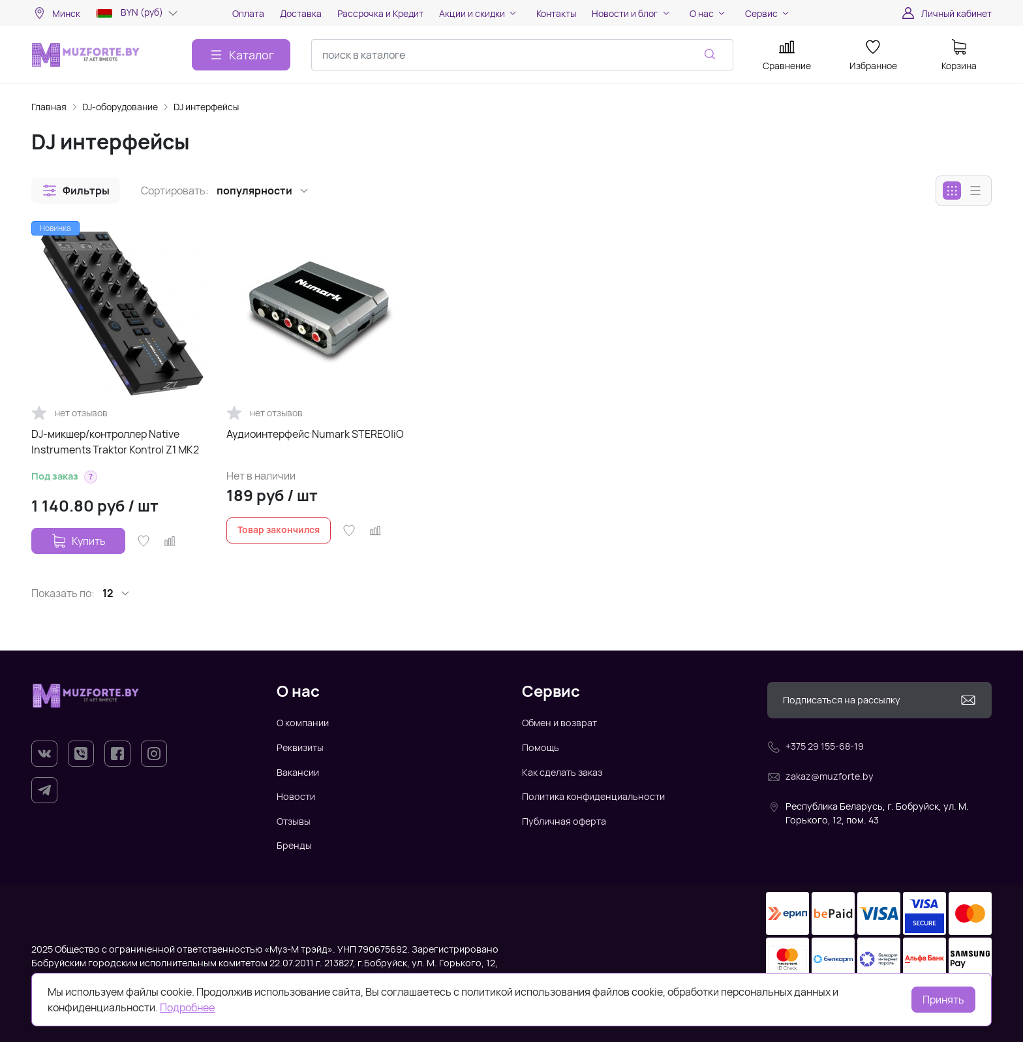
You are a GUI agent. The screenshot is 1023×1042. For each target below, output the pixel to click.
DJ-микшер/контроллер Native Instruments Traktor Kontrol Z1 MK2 (115, 442)
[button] (75, 190)
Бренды (294, 845)
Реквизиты (300, 747)
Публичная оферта (564, 821)
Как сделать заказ (562, 772)
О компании (303, 722)
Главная (49, 106)
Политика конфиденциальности (593, 796)
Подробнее (187, 1007)
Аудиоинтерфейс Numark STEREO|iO (315, 434)
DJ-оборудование (120, 106)
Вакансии (298, 772)
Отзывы (294, 821)
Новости (296, 796)
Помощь (540, 747)
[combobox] (522, 54)
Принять (943, 999)
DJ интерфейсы (206, 106)
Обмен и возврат (559, 722)
